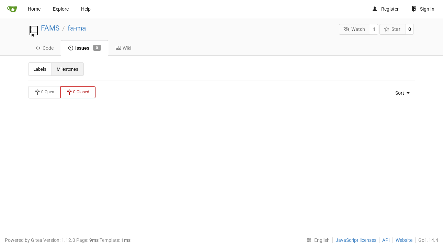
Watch (354, 29)
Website (404, 240)
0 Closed (78, 92)
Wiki (123, 48)
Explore (61, 9)
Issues (84, 48)
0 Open (44, 92)
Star (392, 29)
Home (34, 9)
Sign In (423, 9)
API (386, 240)
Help (86, 9)
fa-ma (77, 28)
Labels (39, 69)
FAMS (50, 28)
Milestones (67, 69)
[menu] (400, 93)
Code (44, 48)
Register (385, 9)
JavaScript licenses (356, 240)
